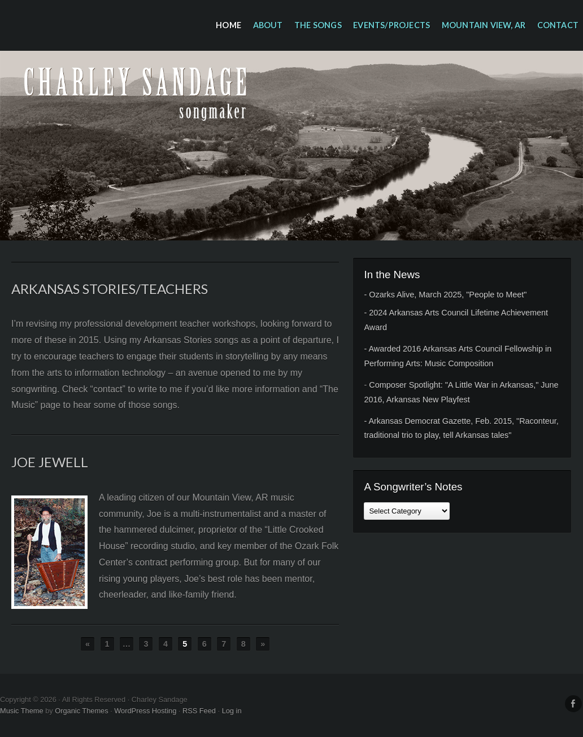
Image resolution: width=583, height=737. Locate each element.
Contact (557, 25)
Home (228, 25)
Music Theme (21, 711)
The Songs (318, 25)
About (268, 25)
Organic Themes (81, 711)
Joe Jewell (49, 462)
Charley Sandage (291, 145)
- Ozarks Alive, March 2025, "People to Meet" (445, 294)
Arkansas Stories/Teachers (109, 288)
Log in (232, 711)
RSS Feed (199, 711)
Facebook (573, 703)
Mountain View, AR (483, 25)
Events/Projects (391, 25)
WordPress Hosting (145, 711)
